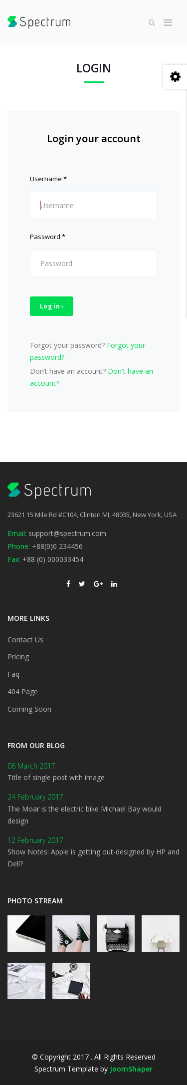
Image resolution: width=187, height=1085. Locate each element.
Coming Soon (29, 709)
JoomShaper (131, 1069)
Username (48, 178)
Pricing (18, 656)
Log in (51, 306)
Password (47, 236)
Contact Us (25, 639)
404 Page (22, 691)
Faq (13, 674)
